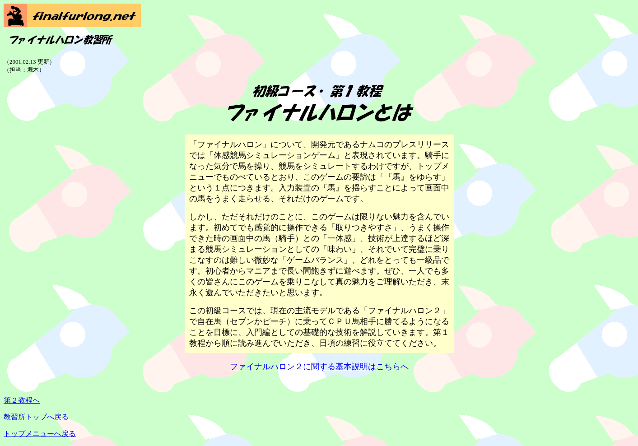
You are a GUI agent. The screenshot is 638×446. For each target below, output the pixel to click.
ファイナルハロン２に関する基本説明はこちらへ (319, 366)
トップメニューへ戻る (40, 433)
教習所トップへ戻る (36, 417)
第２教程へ (22, 400)
